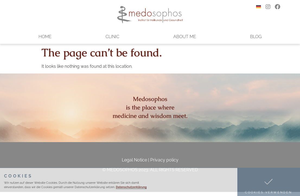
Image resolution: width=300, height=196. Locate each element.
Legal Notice (134, 160)
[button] (268, 182)
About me (184, 36)
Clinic (112, 36)
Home (45, 36)
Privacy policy (164, 160)
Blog (255, 36)
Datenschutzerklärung (131, 187)
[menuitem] (258, 6)
